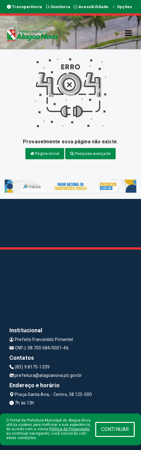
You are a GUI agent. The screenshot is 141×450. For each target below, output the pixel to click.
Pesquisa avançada (90, 153)
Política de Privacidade (69, 429)
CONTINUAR (115, 429)
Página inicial (44, 153)
